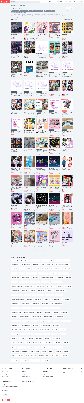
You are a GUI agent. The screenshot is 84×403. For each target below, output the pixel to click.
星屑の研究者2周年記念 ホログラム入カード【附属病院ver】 (54, 170)
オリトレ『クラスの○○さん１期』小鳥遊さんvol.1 (16, 112)
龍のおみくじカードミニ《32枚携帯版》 (29, 112)
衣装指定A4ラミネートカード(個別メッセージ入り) (16, 169)
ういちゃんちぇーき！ (28, 188)
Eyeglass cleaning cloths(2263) (18, 299)
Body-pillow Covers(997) (24, 316)
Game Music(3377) (15, 290)
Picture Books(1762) (55, 299)
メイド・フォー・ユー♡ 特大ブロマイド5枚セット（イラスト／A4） (16, 188)
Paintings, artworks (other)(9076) (47, 277)
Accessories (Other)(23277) (25, 268)
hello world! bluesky (27, 74)
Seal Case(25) (58, 351)
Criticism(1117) (64, 312)
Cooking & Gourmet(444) (16, 329)
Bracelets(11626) (53, 273)
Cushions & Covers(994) (36, 316)
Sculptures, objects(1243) (29, 312)
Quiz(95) (13, 347)
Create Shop (68, 1)
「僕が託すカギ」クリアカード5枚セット (54, 225)
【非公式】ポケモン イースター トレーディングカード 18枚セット (54, 188)
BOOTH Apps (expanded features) (9, 374)
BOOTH (12, 5)
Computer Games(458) (45, 325)
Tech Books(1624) (35, 303)
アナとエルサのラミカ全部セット (54, 92)
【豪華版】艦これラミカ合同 (29, 131)
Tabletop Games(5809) (56, 281)
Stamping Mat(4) (45, 360)
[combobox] (25, 2)
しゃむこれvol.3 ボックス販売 (16, 94)
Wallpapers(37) (25, 351)
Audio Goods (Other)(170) (17, 342)
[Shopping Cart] (74, 1)
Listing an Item (5, 371)
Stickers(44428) (66, 260)
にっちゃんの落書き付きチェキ (54, 132)
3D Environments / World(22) (17, 355)
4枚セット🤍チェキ (65, 55)
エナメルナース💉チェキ (16, 206)
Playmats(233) (46, 334)
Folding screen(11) (54, 355)
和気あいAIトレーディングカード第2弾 (16, 150)
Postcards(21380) (36, 268)
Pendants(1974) (38, 299)
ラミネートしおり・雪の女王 (29, 170)
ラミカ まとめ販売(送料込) (29, 149)
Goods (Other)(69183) (35, 260)
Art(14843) (22, 273)
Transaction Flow (25, 379)
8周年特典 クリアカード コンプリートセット (67, 132)
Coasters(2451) (27, 294)
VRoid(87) (30, 347)
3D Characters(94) (21, 347)
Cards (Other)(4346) (51, 286)
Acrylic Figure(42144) (26, 264)
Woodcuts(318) (62, 329)
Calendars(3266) (41, 290)
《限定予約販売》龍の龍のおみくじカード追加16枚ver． (41, 151)
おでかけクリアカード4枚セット (67, 188)
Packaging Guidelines (6, 381)
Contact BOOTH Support (48, 376)
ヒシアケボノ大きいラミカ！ (16, 243)
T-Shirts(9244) (35, 277)
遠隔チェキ (64, 168)
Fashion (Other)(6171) (35, 281)
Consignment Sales (6, 384)
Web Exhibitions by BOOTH (28, 384)
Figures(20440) (45, 268)
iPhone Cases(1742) (65, 299)
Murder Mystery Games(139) (45, 342)
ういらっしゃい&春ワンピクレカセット (41, 225)
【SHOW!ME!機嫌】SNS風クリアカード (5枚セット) (41, 131)
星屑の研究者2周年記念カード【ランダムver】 (54, 207)
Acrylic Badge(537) (15, 325)
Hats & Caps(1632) (25, 303)
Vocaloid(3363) (24, 290)
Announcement (46, 371)
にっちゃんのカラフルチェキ (54, 244)
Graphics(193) (55, 334)
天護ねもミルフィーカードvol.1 (41, 188)
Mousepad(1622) (45, 303)
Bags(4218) (60, 286)
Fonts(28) (50, 351)
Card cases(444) (56, 325)
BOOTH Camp (5, 390)
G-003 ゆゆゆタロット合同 (54, 150)
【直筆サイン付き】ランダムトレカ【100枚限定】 (16, 56)
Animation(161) (27, 342)
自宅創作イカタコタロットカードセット (67, 36)
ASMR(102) (66, 342)
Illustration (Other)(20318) (56, 268)
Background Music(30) (35, 351)
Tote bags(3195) (50, 290)
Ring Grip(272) (38, 334)
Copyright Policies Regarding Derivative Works (10, 387)
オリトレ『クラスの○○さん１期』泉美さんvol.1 (67, 92)
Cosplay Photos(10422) (63, 273)
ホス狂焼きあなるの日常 (16, 224)
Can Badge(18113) (67, 268)
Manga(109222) (15, 260)
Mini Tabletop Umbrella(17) (31, 355)
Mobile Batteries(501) (26, 325)
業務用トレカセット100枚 (16, 35)
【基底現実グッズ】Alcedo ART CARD (29, 225)
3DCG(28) (44, 351)
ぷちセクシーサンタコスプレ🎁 (29, 207)
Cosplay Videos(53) (57, 347)
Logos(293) (23, 334)
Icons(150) (35, 342)
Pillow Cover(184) (39, 338)
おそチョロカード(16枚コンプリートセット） (41, 113)
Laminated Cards (22, 5)
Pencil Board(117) (57, 342)
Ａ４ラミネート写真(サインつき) (29, 243)
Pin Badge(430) (27, 329)
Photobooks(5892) (45, 281)
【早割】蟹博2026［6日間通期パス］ (29, 36)
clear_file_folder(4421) (40, 286)
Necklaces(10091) (15, 277)
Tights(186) (22, 338)
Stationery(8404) (60, 277)
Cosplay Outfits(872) (59, 316)
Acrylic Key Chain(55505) (47, 260)
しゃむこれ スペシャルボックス (41, 56)
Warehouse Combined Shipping (28, 381)
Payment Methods (26, 376)
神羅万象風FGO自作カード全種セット (29, 56)
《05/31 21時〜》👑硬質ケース (41, 244)
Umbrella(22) (66, 351)
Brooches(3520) (68, 286)
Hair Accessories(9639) (26, 277)
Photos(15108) (14, 273)
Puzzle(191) (63, 334)
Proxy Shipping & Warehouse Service (9, 379)
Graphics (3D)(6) (23, 360)
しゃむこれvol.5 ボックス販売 (29, 94)
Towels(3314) (32, 290)
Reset (67, 10)
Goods (16, 5)
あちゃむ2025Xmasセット (54, 34)
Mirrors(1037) (14, 316)
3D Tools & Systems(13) (43, 355)
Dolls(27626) (14, 268)
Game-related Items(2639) (17, 294)
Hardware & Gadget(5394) (17, 286)
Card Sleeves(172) (56, 338)
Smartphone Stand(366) (44, 329)
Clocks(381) (35, 329)
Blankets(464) (35, 325)
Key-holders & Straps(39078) (38, 264)
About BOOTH (59, 1)
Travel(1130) (55, 312)
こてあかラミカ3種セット (67, 149)
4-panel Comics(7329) (24, 281)
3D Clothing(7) (14, 360)
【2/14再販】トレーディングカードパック (67, 113)
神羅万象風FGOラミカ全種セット (16, 75)
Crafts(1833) (46, 299)
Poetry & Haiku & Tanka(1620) (56, 303)
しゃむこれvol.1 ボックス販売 (54, 75)
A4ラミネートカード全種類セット (41, 35)
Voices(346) (54, 329)
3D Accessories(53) (15, 351)
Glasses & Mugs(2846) (60, 290)
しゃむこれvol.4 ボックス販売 (67, 75)
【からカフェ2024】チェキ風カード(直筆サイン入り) (67, 206)
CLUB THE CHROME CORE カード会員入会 (42, 206)
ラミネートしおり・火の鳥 (67, 225)
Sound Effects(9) (64, 355)
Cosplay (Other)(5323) (29, 286)
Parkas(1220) (39, 312)
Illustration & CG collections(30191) (62, 264)
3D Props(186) (30, 338)
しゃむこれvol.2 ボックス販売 (41, 94)
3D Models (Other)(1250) (16, 312)
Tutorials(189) (14, 338)
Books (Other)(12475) (43, 273)
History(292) (30, 334)
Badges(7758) (14, 281)
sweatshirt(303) (15, 334)
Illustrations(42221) (15, 264)
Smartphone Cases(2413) (38, 294)
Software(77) (37, 347)
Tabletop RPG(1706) (15, 303)
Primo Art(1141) (47, 312)
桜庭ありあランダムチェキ (54, 112)
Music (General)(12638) (31, 273)
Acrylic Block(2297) (49, 294)
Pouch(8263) (68, 277)
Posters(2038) (29, 299)
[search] (38, 2)
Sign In (50, 1)
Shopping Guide (25, 374)
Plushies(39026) (50, 264)
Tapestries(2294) (59, 294)
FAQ (44, 374)
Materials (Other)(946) (48, 316)
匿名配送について (5, 376)
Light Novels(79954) (24, 260)
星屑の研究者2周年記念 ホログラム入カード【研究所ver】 (41, 170)
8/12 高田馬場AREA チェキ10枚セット (41, 75)
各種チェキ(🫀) (65, 242)
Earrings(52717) (58, 260)
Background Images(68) (46, 347)
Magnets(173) (47, 338)
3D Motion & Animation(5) (34, 360)
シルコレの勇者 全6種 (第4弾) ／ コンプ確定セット (54, 54)
